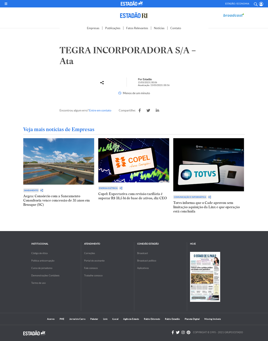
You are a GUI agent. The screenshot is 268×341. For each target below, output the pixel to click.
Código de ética (39, 253)
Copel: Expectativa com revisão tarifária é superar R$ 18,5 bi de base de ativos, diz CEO (132, 196)
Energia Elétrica (108, 188)
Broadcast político (146, 260)
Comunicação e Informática (190, 197)
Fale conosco (91, 268)
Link (105, 319)
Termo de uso (38, 283)
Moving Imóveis (212, 319)
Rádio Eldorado (152, 319)
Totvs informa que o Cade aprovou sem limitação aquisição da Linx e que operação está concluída (206, 207)
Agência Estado (131, 319)
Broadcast (142, 253)
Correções (89, 253)
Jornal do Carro (77, 319)
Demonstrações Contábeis (45, 275)
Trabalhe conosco (93, 275)
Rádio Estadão (172, 319)
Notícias (159, 28)
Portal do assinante (94, 260)
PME (62, 319)
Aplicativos (143, 268)
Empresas (93, 28)
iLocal (115, 319)
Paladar (94, 319)
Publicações (112, 28)
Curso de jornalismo (41, 268)
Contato (175, 28)
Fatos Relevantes (137, 28)
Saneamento (31, 190)
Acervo (51, 319)
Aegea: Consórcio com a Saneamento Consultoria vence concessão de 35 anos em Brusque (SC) (56, 200)
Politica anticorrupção (42, 260)
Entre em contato (100, 110)
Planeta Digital (192, 319)
